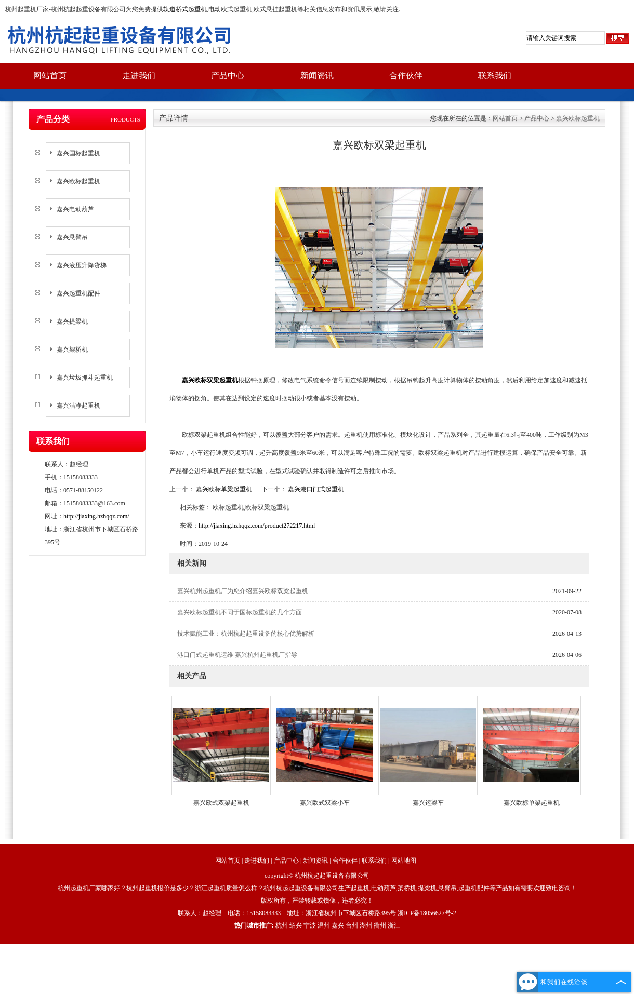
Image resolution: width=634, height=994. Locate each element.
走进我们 (138, 75)
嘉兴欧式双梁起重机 (221, 803)
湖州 (366, 925)
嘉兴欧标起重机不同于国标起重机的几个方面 (239, 612)
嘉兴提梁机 (72, 321)
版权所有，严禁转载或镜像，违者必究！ (317, 900)
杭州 (281, 925)
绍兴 (295, 925)
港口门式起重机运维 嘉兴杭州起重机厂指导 (237, 655)
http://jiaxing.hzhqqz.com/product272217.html (257, 525)
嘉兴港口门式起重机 (315, 489)
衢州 (380, 925)
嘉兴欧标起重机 (78, 181)
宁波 (309, 925)
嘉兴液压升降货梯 (82, 265)
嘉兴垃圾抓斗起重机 (85, 377)
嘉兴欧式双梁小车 (325, 803)
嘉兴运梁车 (428, 803)
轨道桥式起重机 (185, 9)
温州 (324, 925)
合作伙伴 (405, 75)
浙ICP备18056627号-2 (427, 913)
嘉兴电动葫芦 (75, 209)
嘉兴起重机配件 (78, 293)
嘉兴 (338, 925)
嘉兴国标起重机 (78, 153)
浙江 (394, 925)
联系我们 (494, 75)
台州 (352, 925)
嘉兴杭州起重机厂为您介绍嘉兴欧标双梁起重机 (242, 591)
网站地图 (403, 860)
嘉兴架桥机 (72, 349)
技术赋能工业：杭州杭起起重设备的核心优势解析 (245, 633)
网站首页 (50, 75)
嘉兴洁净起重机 (78, 405)
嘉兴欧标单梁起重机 (224, 489)
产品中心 (227, 75)
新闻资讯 (317, 75)
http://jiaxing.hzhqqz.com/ (96, 516)
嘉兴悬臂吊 (72, 237)
